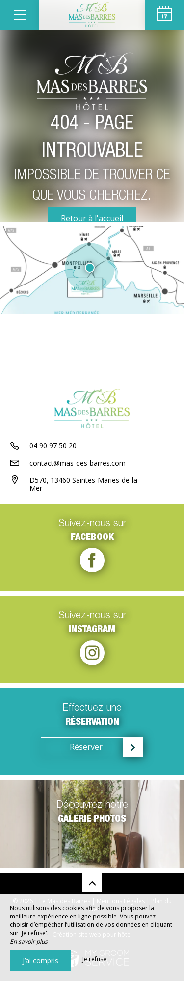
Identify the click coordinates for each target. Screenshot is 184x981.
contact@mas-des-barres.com (77, 463)
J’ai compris (40, 960)
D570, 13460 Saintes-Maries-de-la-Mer (84, 484)
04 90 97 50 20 (53, 445)
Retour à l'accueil (92, 218)
